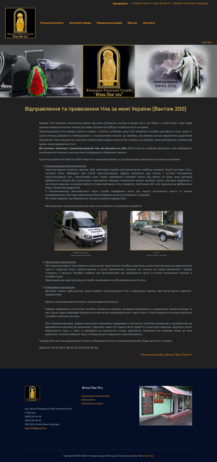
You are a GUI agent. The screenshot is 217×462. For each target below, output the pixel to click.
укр (204, 42)
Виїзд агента (88, 400)
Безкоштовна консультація (95, 396)
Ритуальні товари (80, 22)
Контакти (149, 22)
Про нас (132, 22)
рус (210, 42)
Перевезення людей (109, 22)
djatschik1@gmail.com (36, 428)
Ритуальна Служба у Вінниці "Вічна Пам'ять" (166, 354)
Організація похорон (92, 403)
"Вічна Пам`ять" (146, 456)
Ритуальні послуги (51, 22)
